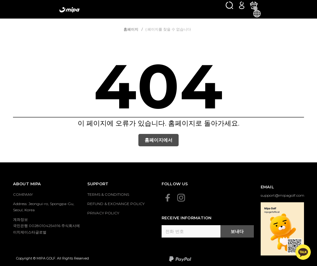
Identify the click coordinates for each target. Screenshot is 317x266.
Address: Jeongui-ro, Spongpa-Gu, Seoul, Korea (43, 206)
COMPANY (23, 194)
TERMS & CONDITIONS (108, 194)
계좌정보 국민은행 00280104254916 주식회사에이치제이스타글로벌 (46, 225)
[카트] (254, 5)
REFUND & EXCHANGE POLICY (116, 203)
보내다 (237, 231)
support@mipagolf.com (282, 195)
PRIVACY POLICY (103, 213)
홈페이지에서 (158, 140)
